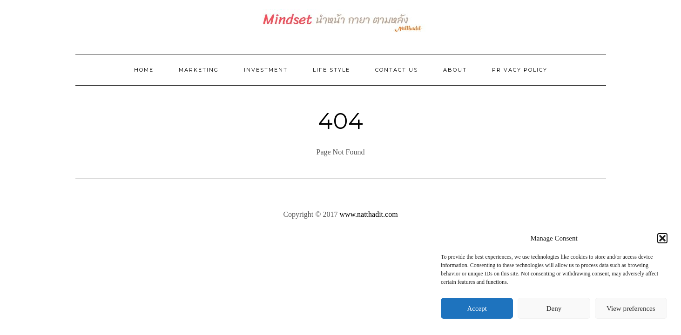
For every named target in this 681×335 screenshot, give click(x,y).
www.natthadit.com (368, 214)
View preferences (631, 308)
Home (144, 70)
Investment (266, 70)
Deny (554, 308)
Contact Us (396, 70)
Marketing (199, 70)
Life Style (331, 70)
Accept (476, 308)
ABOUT (455, 70)
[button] (662, 238)
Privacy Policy (519, 70)
